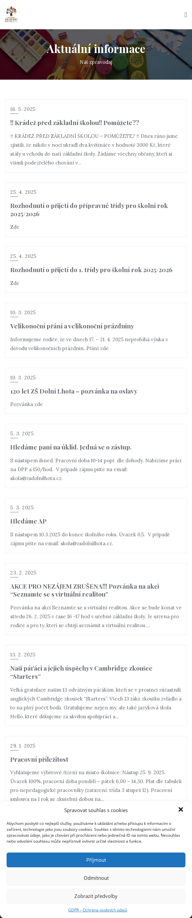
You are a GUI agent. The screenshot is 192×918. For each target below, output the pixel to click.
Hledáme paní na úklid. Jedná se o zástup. (71, 447)
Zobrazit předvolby (96, 896)
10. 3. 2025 (23, 312)
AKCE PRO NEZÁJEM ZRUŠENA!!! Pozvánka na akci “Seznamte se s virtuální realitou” (84, 590)
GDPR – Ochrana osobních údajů (97, 910)
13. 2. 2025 (23, 654)
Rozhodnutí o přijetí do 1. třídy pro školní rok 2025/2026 (91, 269)
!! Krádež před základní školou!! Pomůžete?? (74, 122)
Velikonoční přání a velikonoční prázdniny (72, 325)
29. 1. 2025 (23, 746)
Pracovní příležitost (39, 759)
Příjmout (96, 859)
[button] (181, 810)
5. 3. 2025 (22, 433)
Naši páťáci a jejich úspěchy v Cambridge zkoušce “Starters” (81, 672)
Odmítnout (96, 878)
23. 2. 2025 (23, 573)
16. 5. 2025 (23, 109)
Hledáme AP (28, 521)
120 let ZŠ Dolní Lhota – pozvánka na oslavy (73, 391)
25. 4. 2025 (23, 192)
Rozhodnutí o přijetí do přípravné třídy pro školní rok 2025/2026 (89, 209)
